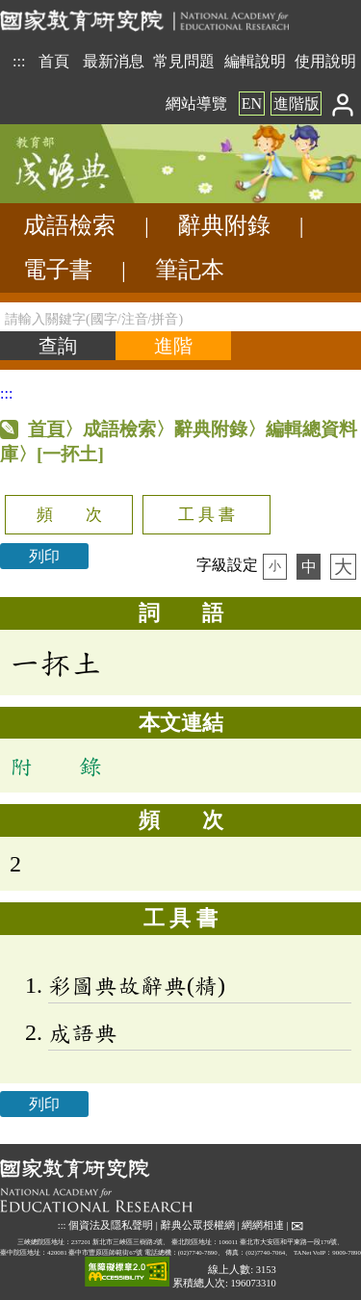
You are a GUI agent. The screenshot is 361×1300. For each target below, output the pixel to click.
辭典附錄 (224, 225)
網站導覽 (196, 103)
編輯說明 (255, 61)
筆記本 (189, 269)
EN (252, 103)
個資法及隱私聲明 (110, 1225)
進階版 (296, 103)
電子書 (57, 269)
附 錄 (56, 765)
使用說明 (325, 61)
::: (19, 61)
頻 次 (69, 515)
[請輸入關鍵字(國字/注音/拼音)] (180, 316)
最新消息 (113, 61)
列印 (44, 556)
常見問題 (184, 61)
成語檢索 (69, 225)
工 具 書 (206, 515)
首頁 (54, 61)
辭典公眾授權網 (198, 1225)
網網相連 (263, 1225)
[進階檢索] (173, 345)
